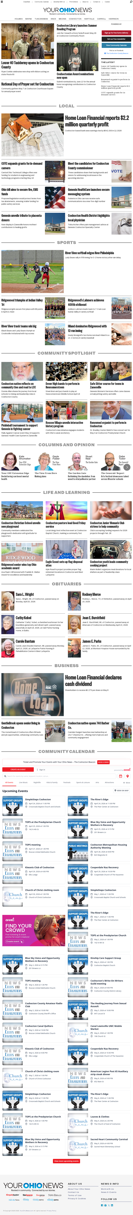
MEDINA (62, 19)
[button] (126, 467)
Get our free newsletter (116, 39)
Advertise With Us (59, 2)
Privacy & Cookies (77, 1199)
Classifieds (26, 2)
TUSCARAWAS (41, 19)
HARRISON (114, 19)
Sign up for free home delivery (116, 33)
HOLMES (19, 19)
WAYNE (28, 19)
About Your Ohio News (79, 1189)
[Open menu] (2, 2)
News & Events (108, 1192)
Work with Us (107, 1189)
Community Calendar (42, 2)
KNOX (53, 19)
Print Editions (73, 2)
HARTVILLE (89, 19)
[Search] (131, 2)
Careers (107, 2)
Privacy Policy (51, 1210)
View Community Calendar (116, 45)
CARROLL (101, 19)
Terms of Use (75, 1195)
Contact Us (96, 2)
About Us (85, 2)
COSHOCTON (75, 19)
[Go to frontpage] (67, 10)
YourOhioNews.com (26, 1210)
